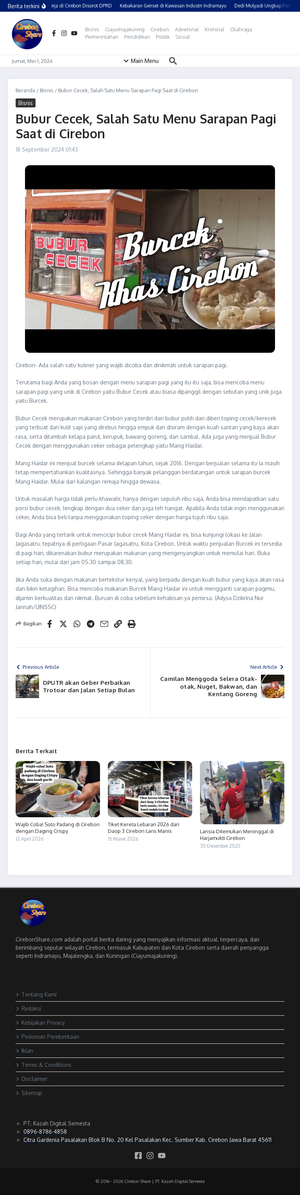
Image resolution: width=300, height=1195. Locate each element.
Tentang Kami (36, 994)
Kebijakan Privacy (40, 1022)
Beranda (25, 90)
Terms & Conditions (43, 1064)
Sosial (182, 37)
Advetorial (187, 29)
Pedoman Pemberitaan (47, 1036)
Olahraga (241, 29)
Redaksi (28, 1008)
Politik (163, 37)
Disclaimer (32, 1078)
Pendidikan (137, 37)
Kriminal (214, 29)
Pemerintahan (101, 37)
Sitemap (29, 1093)
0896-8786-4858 (45, 1131)
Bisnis (92, 29)
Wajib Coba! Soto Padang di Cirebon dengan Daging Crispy (58, 827)
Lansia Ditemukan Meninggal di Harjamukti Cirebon (237, 834)
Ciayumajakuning (125, 29)
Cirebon (159, 29)
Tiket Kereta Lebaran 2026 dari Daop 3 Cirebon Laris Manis (143, 827)
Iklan (24, 1050)
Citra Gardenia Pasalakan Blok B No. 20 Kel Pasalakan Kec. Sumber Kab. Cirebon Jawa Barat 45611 (147, 1139)
